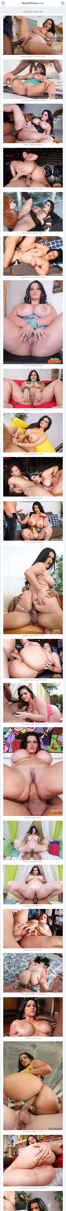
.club (33, 3)
